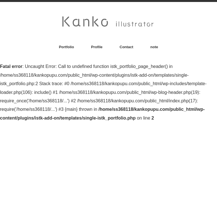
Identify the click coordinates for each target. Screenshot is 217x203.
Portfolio (66, 47)
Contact (126, 47)
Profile (96, 47)
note (154, 47)
